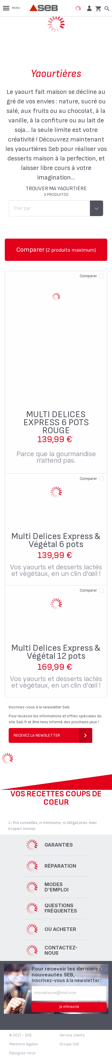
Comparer (88, 275)
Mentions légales (23, 1044)
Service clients (72, 1035)
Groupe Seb (69, 1044)
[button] (88, 8)
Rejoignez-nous (22, 1053)
